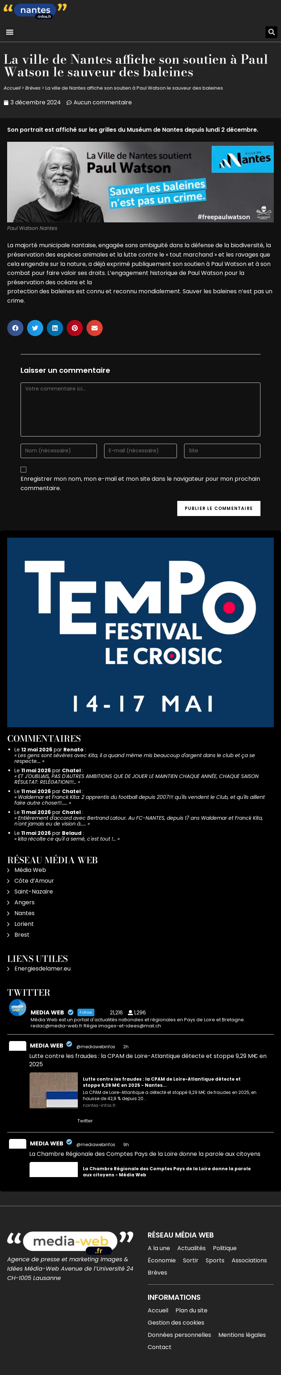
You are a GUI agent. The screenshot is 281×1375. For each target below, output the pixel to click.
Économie (162, 1260)
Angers (24, 902)
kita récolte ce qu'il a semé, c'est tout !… (67, 838)
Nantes (24, 913)
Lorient (24, 924)
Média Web (30, 870)
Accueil (12, 88)
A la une (159, 1248)
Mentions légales (242, 1335)
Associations (249, 1260)
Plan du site (191, 1310)
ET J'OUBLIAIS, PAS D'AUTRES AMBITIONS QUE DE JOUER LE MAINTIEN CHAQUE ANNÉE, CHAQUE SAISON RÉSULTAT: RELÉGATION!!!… (136, 779)
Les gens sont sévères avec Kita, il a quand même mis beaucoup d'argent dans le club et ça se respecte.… (134, 758)
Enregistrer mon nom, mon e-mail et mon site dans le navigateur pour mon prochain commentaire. (140, 483)
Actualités (191, 1248)
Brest (22, 935)
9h (126, 1144)
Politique (225, 1248)
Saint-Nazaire (33, 891)
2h (126, 1047)
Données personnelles (179, 1335)
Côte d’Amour (34, 881)
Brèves (33, 88)
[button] (9, 32)
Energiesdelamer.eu (42, 968)
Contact (159, 1347)
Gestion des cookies (176, 1323)
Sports (215, 1260)
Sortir (191, 1260)
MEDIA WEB (46, 1045)
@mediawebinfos (95, 1047)
